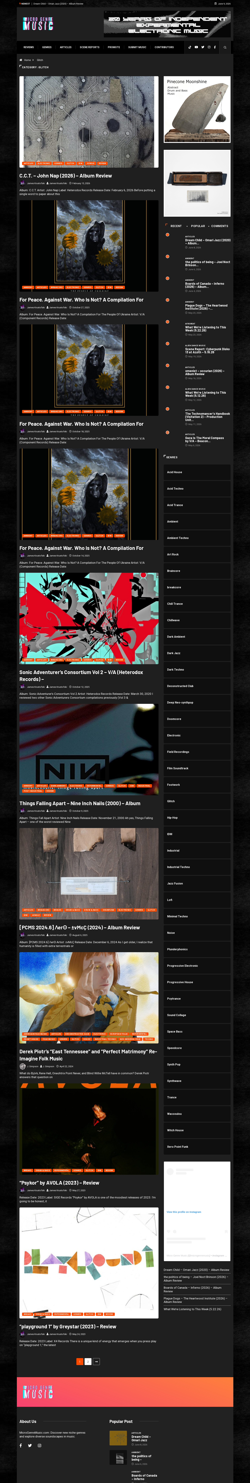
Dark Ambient (58, 786)
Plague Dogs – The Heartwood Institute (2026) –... (206, 307)
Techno (148, 1040)
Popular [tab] (196, 226)
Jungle (90, 163)
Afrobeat (190, 324)
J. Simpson (35, 1066)
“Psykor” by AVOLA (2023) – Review (59, 1183)
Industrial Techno (104, 1040)
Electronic (44, 163)
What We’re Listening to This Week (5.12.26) (205, 394)
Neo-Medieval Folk (130, 1040)
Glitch (40, 60)
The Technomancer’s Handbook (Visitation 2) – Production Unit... (207, 417)
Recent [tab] (173, 226)
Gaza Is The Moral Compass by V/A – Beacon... (204, 439)
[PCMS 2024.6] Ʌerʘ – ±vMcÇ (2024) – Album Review (79, 927)
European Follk (118, 1035)
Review (102, 163)
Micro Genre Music (177, 1256)
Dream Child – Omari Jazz (141, 1414)
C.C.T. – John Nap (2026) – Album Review (65, 175)
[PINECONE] (197, 109)
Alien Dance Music (195, 346)
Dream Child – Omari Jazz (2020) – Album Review (58, 3)
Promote (113, 47)
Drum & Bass (72, 910)
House (86, 1040)
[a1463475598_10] (197, 183)
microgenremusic (200, 1256)
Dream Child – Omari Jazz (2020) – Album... (208, 241)
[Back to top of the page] (227, 1476)
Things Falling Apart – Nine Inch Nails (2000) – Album (79, 803)
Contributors (163, 47)
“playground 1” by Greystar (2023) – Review (67, 1312)
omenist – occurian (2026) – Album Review (205, 372)
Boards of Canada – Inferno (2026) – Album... (204, 285)
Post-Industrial (32, 791)
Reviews (28, 47)
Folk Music (48, 1040)
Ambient (27, 287)
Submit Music (137, 47)
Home (27, 60)
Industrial (144, 786)
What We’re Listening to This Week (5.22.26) (205, 329)
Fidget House (30, 1040)
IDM (80, 163)
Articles (65, 47)
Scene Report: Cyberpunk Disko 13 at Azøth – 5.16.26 (207, 350)
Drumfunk (108, 910)
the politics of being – (141, 1433)
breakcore (56, 287)
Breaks (57, 910)
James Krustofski (35, 183)
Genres (46, 47)
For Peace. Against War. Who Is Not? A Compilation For (81, 299)
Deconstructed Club (77, 1035)
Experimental (93, 786)
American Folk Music (35, 1035)
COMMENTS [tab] (218, 226)
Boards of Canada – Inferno (144, 1453)
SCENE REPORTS (89, 47)
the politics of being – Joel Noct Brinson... (207, 263)
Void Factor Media (149, 1476)
